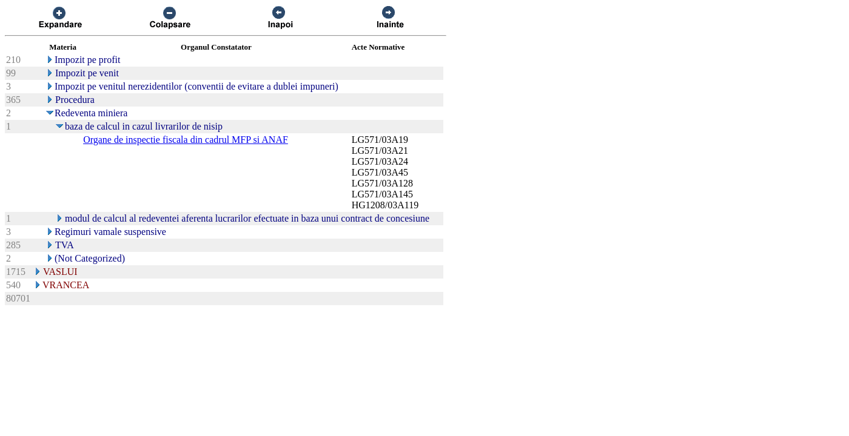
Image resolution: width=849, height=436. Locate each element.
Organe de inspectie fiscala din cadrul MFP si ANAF (185, 139)
